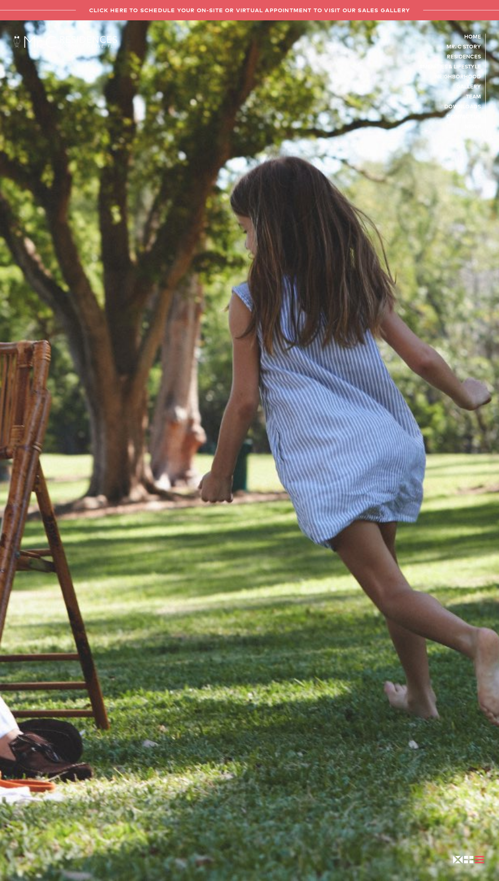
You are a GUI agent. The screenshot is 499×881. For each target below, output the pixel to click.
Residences (464, 56)
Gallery (468, 86)
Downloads (462, 106)
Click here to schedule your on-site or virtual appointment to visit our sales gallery (249, 10)
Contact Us (463, 116)
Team (473, 96)
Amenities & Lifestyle (450, 66)
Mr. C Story (463, 46)
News (473, 126)
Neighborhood (458, 76)
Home (472, 36)
